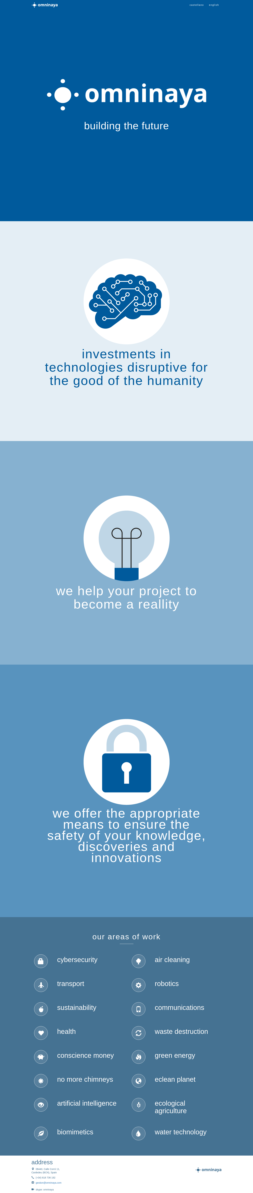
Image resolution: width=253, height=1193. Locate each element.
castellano (197, 5)
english (214, 5)
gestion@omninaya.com (48, 1182)
